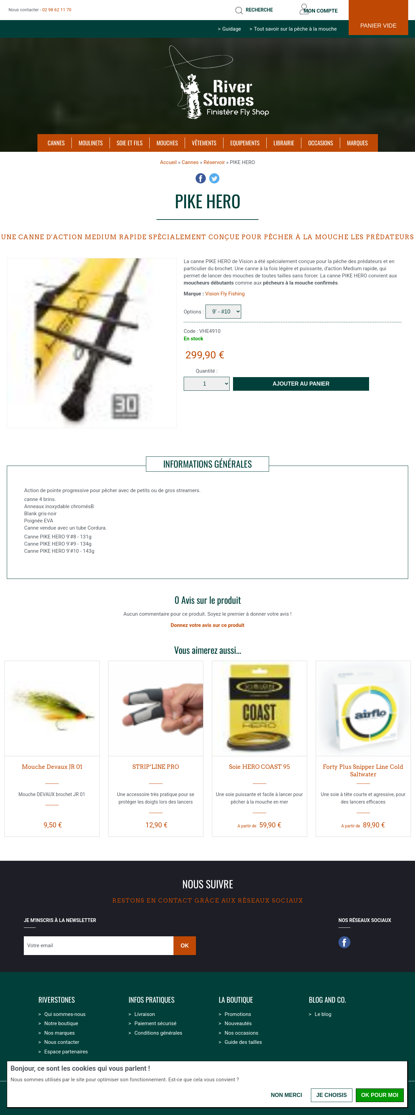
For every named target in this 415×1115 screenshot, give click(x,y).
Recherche (254, 9)
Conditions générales (158, 1031)
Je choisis (331, 1095)
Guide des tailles (243, 1040)
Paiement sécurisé (155, 1021)
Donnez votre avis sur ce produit (208, 623)
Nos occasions (241, 1031)
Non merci (286, 1095)
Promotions (238, 1012)
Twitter (214, 176)
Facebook (201, 176)
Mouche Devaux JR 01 (52, 764)
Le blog (323, 1012)
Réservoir (214, 160)
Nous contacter (61, 1040)
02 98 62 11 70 (56, 8)
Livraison (144, 1012)
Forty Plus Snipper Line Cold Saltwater (363, 768)
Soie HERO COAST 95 (259, 764)
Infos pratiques (152, 998)
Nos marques (59, 1031)
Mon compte (319, 8)
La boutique (236, 998)
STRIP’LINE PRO (155, 764)
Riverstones (56, 998)
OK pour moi (379, 1095)
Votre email (40, 943)
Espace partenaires (66, 1050)
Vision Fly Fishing (225, 292)
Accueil (168, 160)
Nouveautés (238, 1021)
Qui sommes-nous (64, 1012)
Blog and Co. (327, 998)
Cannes (190, 160)
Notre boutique (61, 1021)
